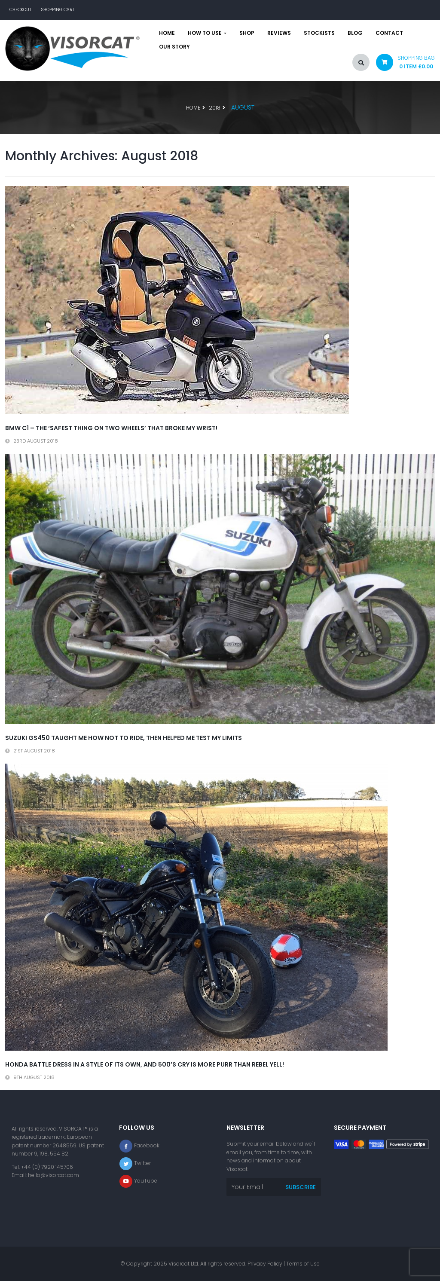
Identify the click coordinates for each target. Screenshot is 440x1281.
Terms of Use (303, 1263)
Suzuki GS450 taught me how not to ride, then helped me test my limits (123, 738)
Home (167, 33)
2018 (214, 107)
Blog (355, 33)
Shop (246, 33)
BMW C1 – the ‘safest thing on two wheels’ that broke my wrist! (111, 428)
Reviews (279, 33)
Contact (389, 33)
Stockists (319, 33)
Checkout (20, 9)
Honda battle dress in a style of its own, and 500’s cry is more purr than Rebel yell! (144, 1064)
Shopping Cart (57, 9)
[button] (402, 64)
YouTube (145, 1180)
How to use (207, 33)
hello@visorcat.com (53, 1175)
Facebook (146, 1145)
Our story (174, 46)
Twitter (142, 1163)
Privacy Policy (265, 1263)
